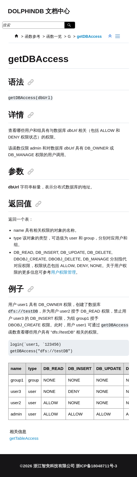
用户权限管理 (63, 272)
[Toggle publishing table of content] (117, 36)
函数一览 (54, 36)
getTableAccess (24, 437)
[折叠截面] (110, 36)
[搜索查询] (38, 25)
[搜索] (69, 25)
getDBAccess (89, 36)
